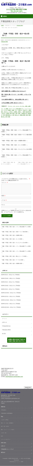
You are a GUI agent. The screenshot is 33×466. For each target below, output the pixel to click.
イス (14, 106)
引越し (19, 113)
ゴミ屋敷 (6, 108)
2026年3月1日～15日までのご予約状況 (10, 276)
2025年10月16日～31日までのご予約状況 (11, 309)
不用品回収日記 (6, 328)
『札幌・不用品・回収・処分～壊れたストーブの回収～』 (15, 258)
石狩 (13, 115)
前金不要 (28, 112)
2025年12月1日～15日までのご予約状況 (10, 298)
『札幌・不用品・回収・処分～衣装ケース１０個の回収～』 (15, 233)
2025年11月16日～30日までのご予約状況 (11, 302)
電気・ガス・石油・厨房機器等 (7, 423)
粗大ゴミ (17, 115)
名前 (3, 197)
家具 (11, 113)
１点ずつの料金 (4, 419)
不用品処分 (3, 410)
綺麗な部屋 (22, 115)
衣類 (27, 115)
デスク (10, 108)
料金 (2, 416)
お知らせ (4, 324)
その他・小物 (3, 432)
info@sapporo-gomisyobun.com (14, 378)
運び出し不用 (4, 116)
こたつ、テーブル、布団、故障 (23, 106)
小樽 (16, 113)
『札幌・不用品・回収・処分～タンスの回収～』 (14, 145)
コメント (4, 182)
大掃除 (7, 113)
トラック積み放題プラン (18, 108)
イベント (4, 320)
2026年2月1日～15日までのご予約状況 (10, 284)
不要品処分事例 (4, 41)
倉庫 (24, 112)
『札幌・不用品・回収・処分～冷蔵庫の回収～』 (14, 140)
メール (5, 110)
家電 (13, 113)
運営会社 (3, 452)
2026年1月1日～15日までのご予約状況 (10, 291)
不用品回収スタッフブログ (7, 449)
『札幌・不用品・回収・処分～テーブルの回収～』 (13, 262)
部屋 (9, 116)
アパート (10, 106)
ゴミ (2, 108)
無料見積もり (8, 115)
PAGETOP (28, 387)
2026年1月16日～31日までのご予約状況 (10, 287)
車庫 (29, 115)
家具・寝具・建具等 (5, 426)
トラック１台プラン (5, 439)
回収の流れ (3, 442)
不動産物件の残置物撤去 (7, 413)
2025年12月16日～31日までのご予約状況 (11, 294)
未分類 (4, 335)
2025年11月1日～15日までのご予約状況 (10, 305)
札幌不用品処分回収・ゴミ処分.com (17, 458)
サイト (3, 207)
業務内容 (3, 406)
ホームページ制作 (19, 461)
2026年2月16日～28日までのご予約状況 (10, 280)
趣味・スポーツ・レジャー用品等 (7, 429)
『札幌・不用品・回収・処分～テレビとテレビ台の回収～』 (15, 244)
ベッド (26, 108)
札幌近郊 (23, 113)
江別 (4, 115)
